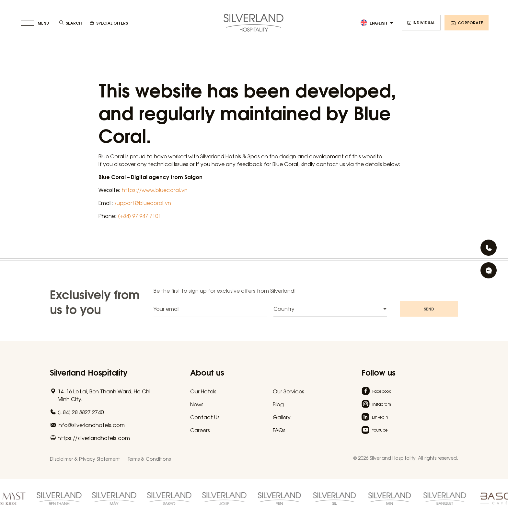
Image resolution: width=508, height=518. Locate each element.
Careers (200, 430)
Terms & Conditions (149, 459)
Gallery (282, 417)
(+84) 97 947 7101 (139, 216)
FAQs (279, 430)
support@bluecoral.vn (142, 203)
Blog (278, 404)
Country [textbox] (283, 313)
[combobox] (330, 313)
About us (207, 372)
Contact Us (205, 417)
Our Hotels (203, 391)
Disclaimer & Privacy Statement (85, 459)
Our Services (288, 391)
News (196, 404)
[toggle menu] (35, 22)
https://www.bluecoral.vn (155, 190)
